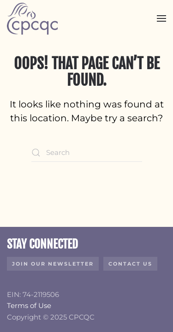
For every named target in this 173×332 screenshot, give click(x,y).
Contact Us (130, 264)
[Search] (86, 152)
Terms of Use (29, 305)
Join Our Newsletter (53, 264)
